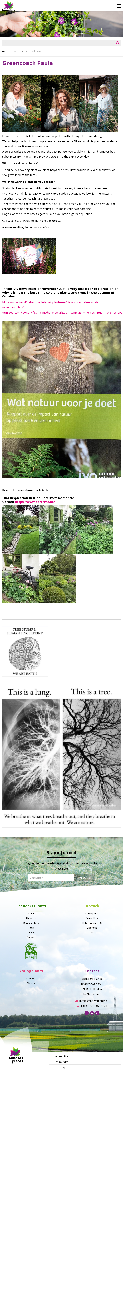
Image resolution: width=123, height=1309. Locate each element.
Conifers (31, 978)
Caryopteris (92, 913)
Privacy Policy (61, 1062)
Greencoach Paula (32, 51)
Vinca (92, 932)
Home (5, 51)
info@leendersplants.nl (91, 1001)
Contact (31, 937)
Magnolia (91, 927)
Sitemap (61, 1067)
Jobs (31, 927)
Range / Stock (31, 923)
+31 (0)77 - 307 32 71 (92, 1006)
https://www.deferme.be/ (35, 502)
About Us (16, 51)
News (31, 932)
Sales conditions (61, 1056)
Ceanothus (92, 918)
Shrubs (31, 983)
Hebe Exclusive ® (92, 923)
